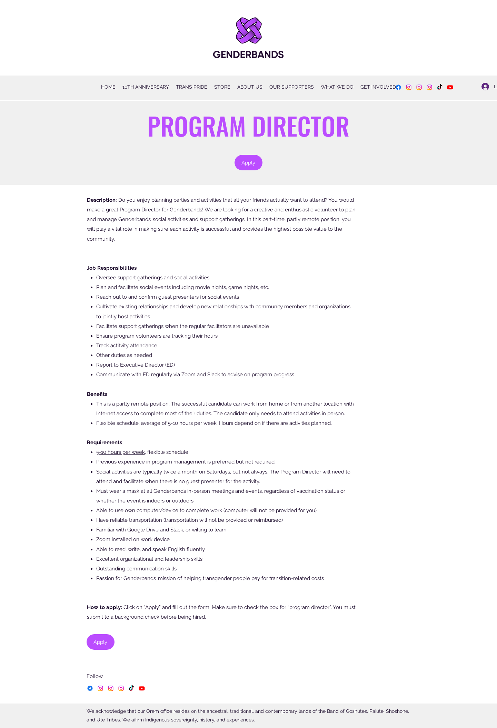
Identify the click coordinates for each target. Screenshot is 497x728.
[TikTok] (439, 87)
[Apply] (248, 162)
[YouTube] (450, 87)
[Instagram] (408, 87)
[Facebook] (398, 87)
